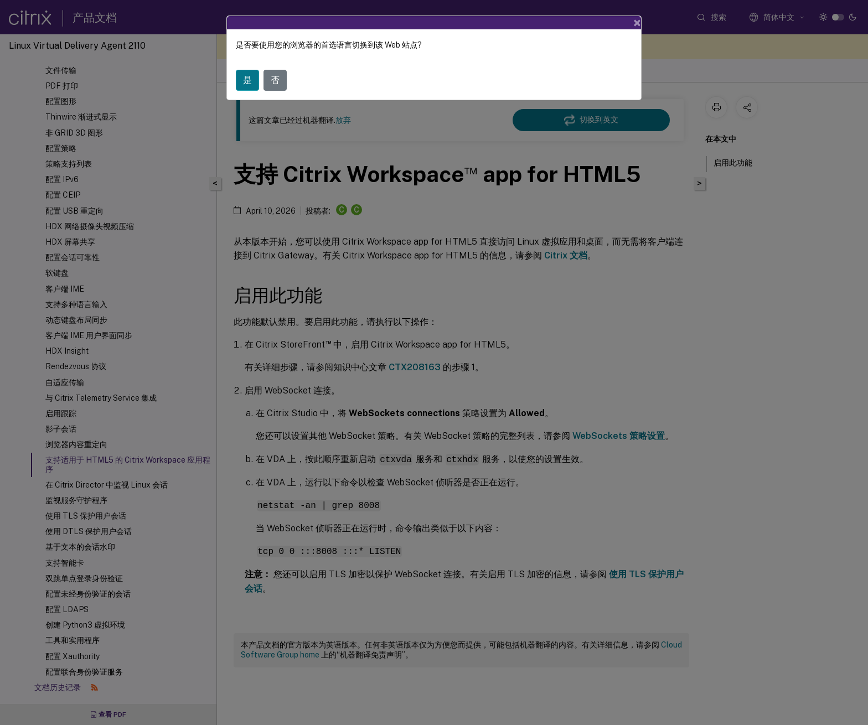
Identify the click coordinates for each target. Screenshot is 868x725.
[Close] (637, 22)
